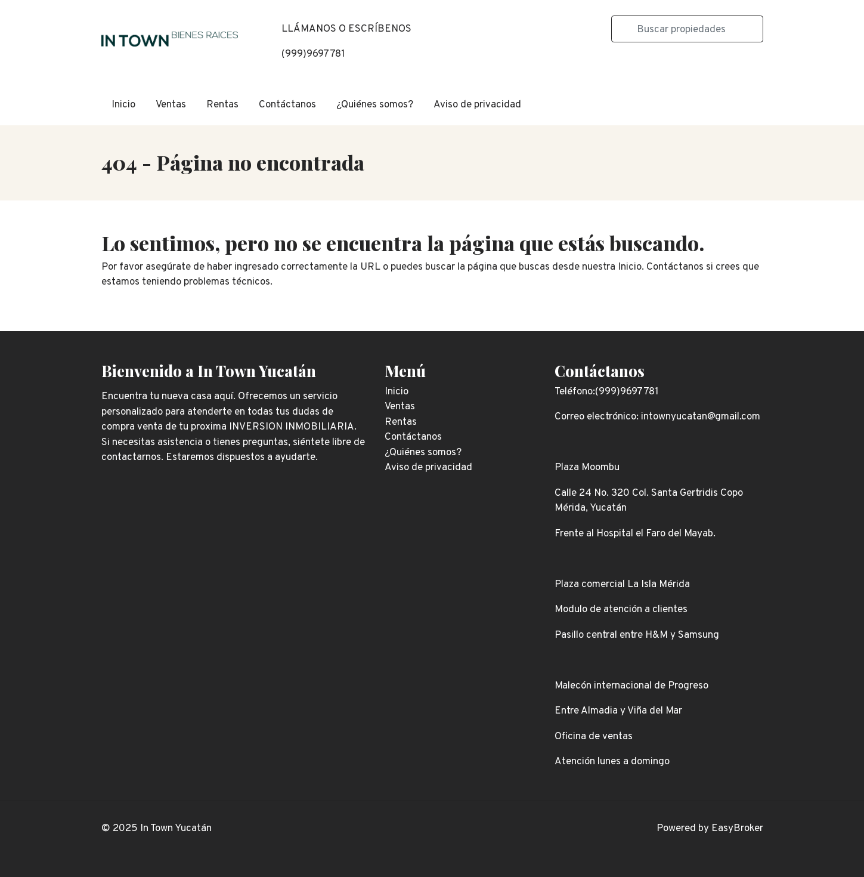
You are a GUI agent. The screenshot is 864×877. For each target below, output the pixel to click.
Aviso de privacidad (477, 105)
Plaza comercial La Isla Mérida (622, 584)
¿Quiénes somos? (374, 105)
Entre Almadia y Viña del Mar (618, 711)
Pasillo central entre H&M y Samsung (637, 635)
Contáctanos (287, 105)
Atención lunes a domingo (612, 761)
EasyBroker (737, 828)
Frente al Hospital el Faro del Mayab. (635, 534)
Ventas (171, 105)
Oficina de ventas (594, 736)
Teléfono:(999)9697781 (607, 392)
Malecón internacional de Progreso (631, 686)
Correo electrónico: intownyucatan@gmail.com (657, 417)
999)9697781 (315, 54)
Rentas (222, 105)
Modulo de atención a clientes (621, 609)
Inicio (123, 105)
